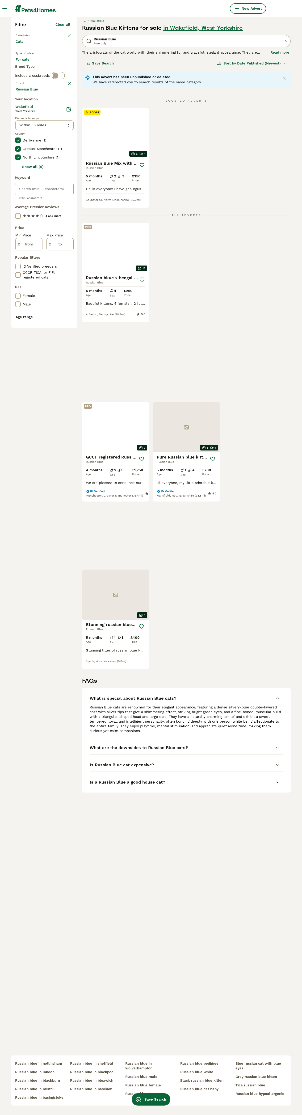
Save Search (100, 145)
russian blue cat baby (199, 1089)
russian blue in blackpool (92, 1072)
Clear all (62, 107)
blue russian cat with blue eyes (258, 1065)
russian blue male (141, 1077)
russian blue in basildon (91, 1089)
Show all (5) (33, 375)
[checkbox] (18, 214)
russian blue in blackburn (37, 1080)
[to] (60, 453)
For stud (26, 161)
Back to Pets (27, 117)
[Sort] (252, 145)
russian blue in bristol (34, 1089)
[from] (28, 453)
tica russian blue (250, 1085)
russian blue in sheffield (91, 1063)
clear (66, 189)
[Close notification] (284, 160)
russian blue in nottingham (38, 1063)
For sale (26, 150)
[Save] (142, 247)
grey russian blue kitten (256, 1077)
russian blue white (196, 1072)
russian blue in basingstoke (39, 1097)
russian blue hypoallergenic (259, 1094)
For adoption (54, 150)
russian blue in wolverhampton (138, 1065)
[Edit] (69, 318)
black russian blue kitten (201, 1080)
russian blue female (143, 1085)
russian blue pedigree (199, 1063)
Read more (279, 135)
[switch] (58, 179)
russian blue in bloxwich (91, 1080)
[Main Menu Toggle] (4, 8)
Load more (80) (60, 298)
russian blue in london (35, 1072)
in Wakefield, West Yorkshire (203, 110)
